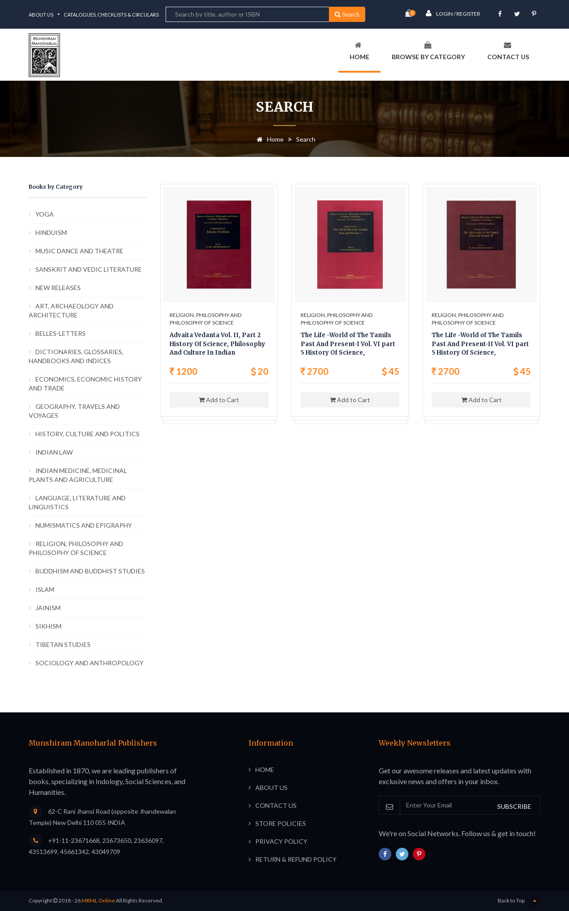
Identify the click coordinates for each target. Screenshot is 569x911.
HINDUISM (51, 232)
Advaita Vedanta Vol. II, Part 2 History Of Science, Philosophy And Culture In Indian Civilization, (217, 344)
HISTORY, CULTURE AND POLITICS (87, 434)
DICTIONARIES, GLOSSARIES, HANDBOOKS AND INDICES (76, 356)
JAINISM (48, 608)
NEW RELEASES (58, 287)
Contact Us (508, 51)
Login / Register (453, 13)
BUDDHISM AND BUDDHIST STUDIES (90, 571)
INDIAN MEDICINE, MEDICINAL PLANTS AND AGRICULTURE (78, 475)
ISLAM (44, 589)
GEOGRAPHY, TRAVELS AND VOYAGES (74, 411)
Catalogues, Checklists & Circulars (111, 14)
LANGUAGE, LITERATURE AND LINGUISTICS (77, 502)
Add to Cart (219, 399)
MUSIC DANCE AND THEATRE (79, 251)
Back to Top (519, 901)
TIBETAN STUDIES (63, 644)
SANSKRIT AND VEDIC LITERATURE (88, 269)
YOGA (44, 214)
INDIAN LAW (54, 452)
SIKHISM (48, 626)
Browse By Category (428, 51)
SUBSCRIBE (514, 806)
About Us (41, 14)
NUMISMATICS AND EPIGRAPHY (83, 525)
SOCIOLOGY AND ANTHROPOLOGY (89, 663)
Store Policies (280, 823)
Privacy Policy (281, 841)
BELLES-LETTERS (60, 333)
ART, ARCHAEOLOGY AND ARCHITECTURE (71, 310)
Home (359, 51)
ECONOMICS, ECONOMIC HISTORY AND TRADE (85, 383)
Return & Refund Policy (296, 859)
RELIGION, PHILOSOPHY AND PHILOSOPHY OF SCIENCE (76, 548)
